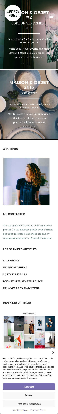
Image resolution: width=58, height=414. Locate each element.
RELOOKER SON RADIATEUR (21, 288)
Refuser (29, 395)
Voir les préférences (29, 403)
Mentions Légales (20, 410)
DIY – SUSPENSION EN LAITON (23, 281)
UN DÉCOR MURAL (15, 267)
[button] (53, 352)
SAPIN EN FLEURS (15, 274)
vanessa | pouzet (29, 42)
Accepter (29, 386)
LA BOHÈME (11, 260)
